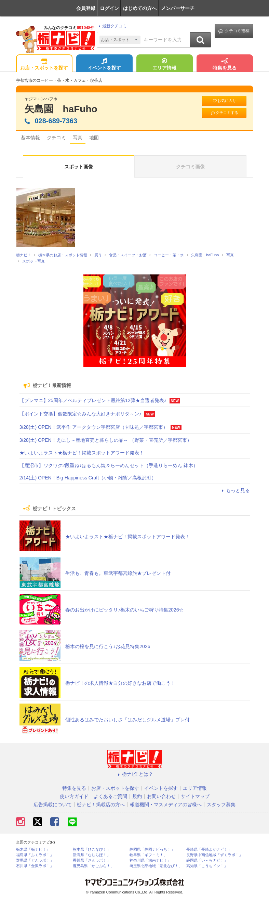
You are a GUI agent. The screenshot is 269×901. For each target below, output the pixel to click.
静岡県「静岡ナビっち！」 (152, 849)
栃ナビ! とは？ (134, 774)
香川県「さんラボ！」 (91, 860)
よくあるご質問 (110, 796)
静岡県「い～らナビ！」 (207, 860)
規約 (137, 796)
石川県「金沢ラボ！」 (35, 866)
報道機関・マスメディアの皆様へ (166, 804)
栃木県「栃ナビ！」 (33, 849)
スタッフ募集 (221, 804)
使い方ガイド (74, 796)
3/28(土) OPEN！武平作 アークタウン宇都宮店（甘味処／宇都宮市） (93, 427)
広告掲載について (52, 804)
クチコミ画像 (190, 166)
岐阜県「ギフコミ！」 (148, 855)
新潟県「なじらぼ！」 (91, 855)
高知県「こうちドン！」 (207, 866)
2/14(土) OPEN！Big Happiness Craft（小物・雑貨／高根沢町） (88, 477)
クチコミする (224, 113)
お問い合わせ (161, 796)
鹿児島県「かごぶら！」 (93, 866)
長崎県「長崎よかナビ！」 (208, 849)
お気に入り (224, 101)
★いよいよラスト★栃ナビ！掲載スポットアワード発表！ (81, 452)
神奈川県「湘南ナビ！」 (150, 860)
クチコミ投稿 (234, 31)
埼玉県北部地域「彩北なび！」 (156, 866)
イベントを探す (104, 65)
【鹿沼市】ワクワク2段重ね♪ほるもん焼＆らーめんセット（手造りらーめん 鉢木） (108, 465)
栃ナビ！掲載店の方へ (101, 804)
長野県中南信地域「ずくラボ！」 (214, 855)
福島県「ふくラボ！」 (35, 855)
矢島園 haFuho (61, 109)
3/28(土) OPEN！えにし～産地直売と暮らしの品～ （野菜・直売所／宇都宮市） (105, 440)
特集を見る (225, 65)
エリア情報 (164, 65)
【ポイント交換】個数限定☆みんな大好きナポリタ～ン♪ (80, 413)
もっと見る (235, 490)
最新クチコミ (111, 26)
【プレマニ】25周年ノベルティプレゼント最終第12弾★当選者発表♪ (92, 400)
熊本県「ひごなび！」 (91, 849)
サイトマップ (195, 796)
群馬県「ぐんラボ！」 (35, 860)
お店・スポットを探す (44, 65)
